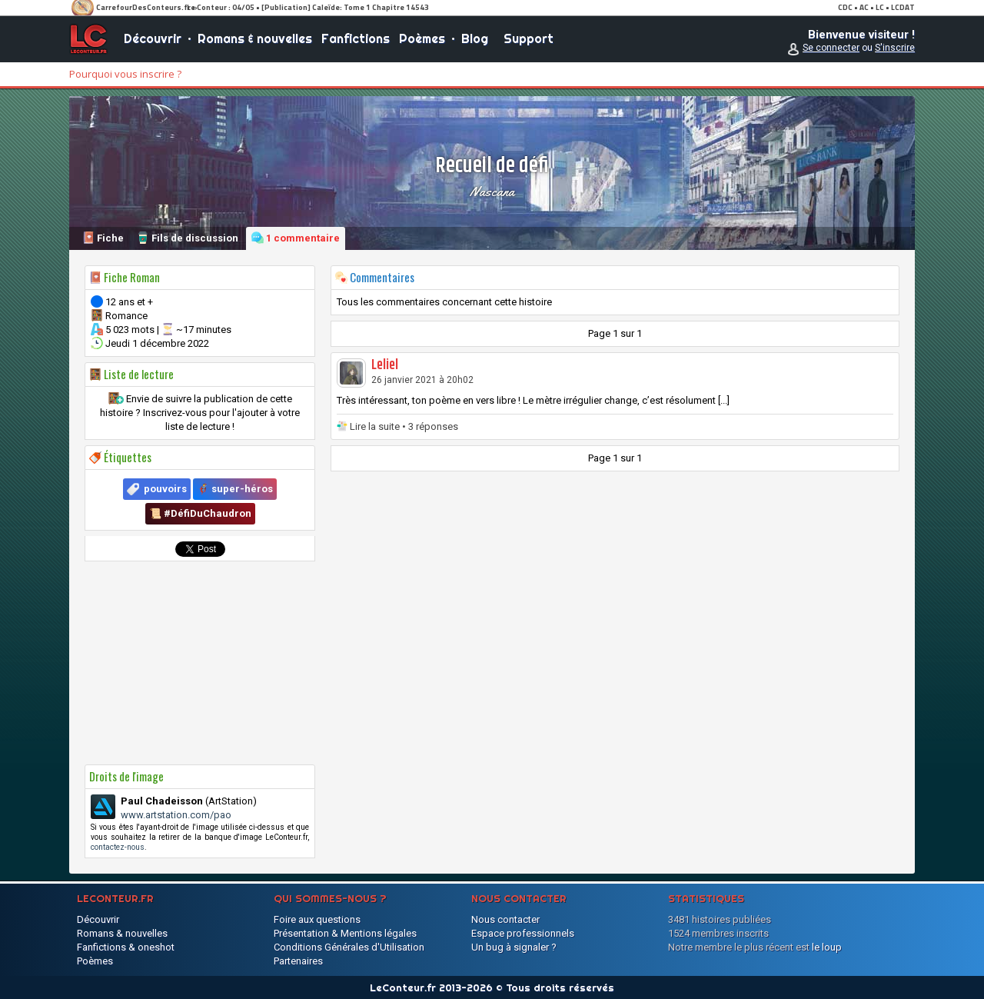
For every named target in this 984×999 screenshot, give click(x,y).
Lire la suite (375, 426)
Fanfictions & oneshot (126, 947)
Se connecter (831, 47)
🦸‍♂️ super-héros (235, 489)
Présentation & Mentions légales (345, 933)
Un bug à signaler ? (514, 947)
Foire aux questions (317, 919)
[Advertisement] (200, 663)
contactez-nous (118, 847)
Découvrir (152, 38)
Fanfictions (355, 38)
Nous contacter (505, 919)
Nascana (492, 191)
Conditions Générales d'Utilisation (349, 947)
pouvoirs (165, 489)
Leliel (384, 365)
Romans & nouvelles (255, 38)
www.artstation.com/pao (176, 815)
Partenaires (298, 961)
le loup (827, 947)
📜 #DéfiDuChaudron (200, 513)
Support (529, 38)
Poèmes (422, 38)
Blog (474, 38)
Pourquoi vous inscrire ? (125, 74)
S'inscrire (895, 47)
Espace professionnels (522, 933)
